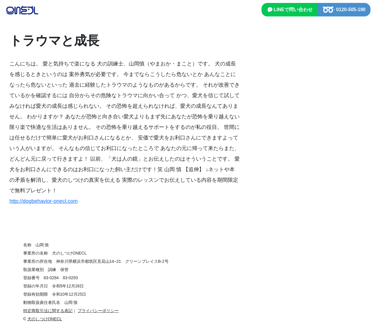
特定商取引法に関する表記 (48, 310)
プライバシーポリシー (98, 310)
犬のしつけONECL (44, 319)
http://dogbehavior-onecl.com (43, 201)
